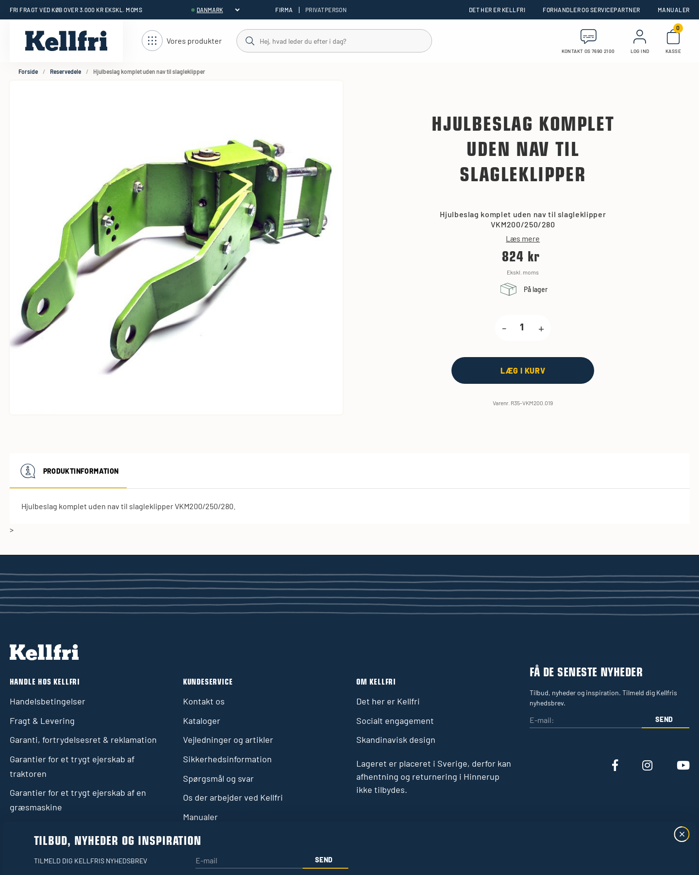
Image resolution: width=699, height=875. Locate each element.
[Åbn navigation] (182, 41)
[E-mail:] (585, 720)
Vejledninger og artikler (228, 739)
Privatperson (326, 9)
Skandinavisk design (395, 739)
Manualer (674, 9)
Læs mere (523, 238)
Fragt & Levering (42, 720)
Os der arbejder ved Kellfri (233, 797)
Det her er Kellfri (497, 9)
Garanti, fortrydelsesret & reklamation (83, 739)
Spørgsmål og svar (218, 778)
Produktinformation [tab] (68, 470)
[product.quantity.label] (522, 328)
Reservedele (65, 71)
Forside (28, 71)
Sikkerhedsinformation (227, 759)
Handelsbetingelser (47, 701)
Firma (284, 9)
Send (664, 719)
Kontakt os (204, 701)
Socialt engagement (395, 720)
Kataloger (201, 720)
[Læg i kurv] (522, 370)
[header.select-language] (218, 10)
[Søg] (333, 40)
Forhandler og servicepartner (591, 9)
